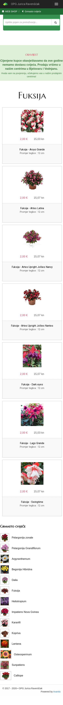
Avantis (57, 691)
